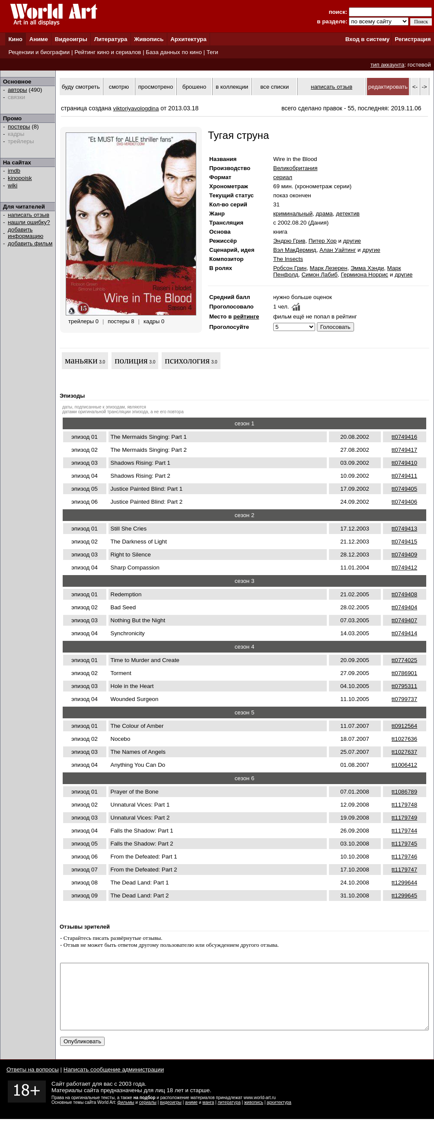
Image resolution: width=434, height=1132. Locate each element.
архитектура (279, 1115)
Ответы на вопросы (32, 1082)
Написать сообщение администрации (114, 1082)
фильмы (126, 1115)
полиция (131, 360)
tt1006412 (404, 765)
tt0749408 (404, 594)
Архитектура (188, 39)
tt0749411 (404, 476)
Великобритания (295, 168)
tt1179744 (404, 830)
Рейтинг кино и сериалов (107, 52)
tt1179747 (404, 869)
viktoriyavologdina (136, 108)
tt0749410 (404, 463)
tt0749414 (404, 633)
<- (415, 87)
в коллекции (232, 87)
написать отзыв (28, 215)
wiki (12, 185)
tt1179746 (404, 856)
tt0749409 (404, 554)
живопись (253, 1115)
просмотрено (155, 87)
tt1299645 (404, 895)
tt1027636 (404, 739)
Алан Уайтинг (337, 250)
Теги (212, 52)
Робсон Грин (289, 268)
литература (228, 1115)
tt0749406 (404, 501)
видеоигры (171, 1115)
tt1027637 (404, 752)
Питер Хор (323, 241)
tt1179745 (404, 843)
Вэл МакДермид (294, 250)
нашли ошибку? (29, 222)
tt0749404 (404, 607)
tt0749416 (404, 437)
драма (324, 213)
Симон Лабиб (319, 274)
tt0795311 (404, 686)
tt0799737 (404, 699)
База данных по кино (173, 52)
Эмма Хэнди (367, 268)
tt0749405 (404, 489)
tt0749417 (404, 450)
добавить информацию (25, 232)
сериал (282, 177)
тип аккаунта (387, 64)
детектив (348, 213)
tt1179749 (404, 817)
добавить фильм (30, 243)
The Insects (288, 259)
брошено (194, 87)
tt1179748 (404, 804)
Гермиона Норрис (364, 274)
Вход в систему (367, 39)
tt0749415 (404, 541)
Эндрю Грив (289, 241)
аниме (191, 1115)
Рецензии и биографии (39, 52)
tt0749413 (404, 528)
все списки (274, 87)
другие (352, 241)
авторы (17, 90)
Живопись (148, 39)
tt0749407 (404, 620)
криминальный (293, 213)
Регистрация (413, 39)
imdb (14, 170)
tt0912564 (404, 726)
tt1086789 (404, 791)
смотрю (119, 87)
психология (187, 360)
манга (208, 1115)
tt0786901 (404, 673)
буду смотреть (81, 87)
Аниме (38, 39)
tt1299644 (404, 882)
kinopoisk (20, 178)
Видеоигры (71, 39)
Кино (15, 39)
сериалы (147, 1115)
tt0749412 (404, 567)
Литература (111, 39)
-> (424, 87)
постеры (19, 126)
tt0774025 (404, 660)
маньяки (81, 360)
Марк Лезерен (329, 268)
